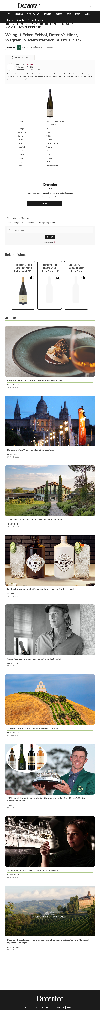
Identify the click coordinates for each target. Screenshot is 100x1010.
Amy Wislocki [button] (12, 663)
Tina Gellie (29, 64)
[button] (19, 57)
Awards (20, 20)
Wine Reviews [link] (18, 23)
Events (10, 20)
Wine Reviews (33, 14)
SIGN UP (50, 237)
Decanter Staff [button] (13, 385)
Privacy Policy (72, 1007)
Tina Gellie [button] (11, 805)
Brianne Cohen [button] (13, 733)
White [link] (56, 23)
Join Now (44, 203)
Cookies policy (59, 1007)
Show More (50, 242)
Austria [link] (29, 23)
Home (7, 23)
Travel (78, 14)
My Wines (10, 47)
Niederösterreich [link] (43, 23)
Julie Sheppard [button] (13, 594)
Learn (68, 14)
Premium (47, 14)
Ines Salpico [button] (12, 454)
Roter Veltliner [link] (68, 23)
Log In (68, 203)
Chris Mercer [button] (12, 524)
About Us (26, 1007)
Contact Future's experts (41, 1007)
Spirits (87, 14)
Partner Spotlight (36, 20)
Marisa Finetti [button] (13, 875)
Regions (58, 14)
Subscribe (18, 14)
